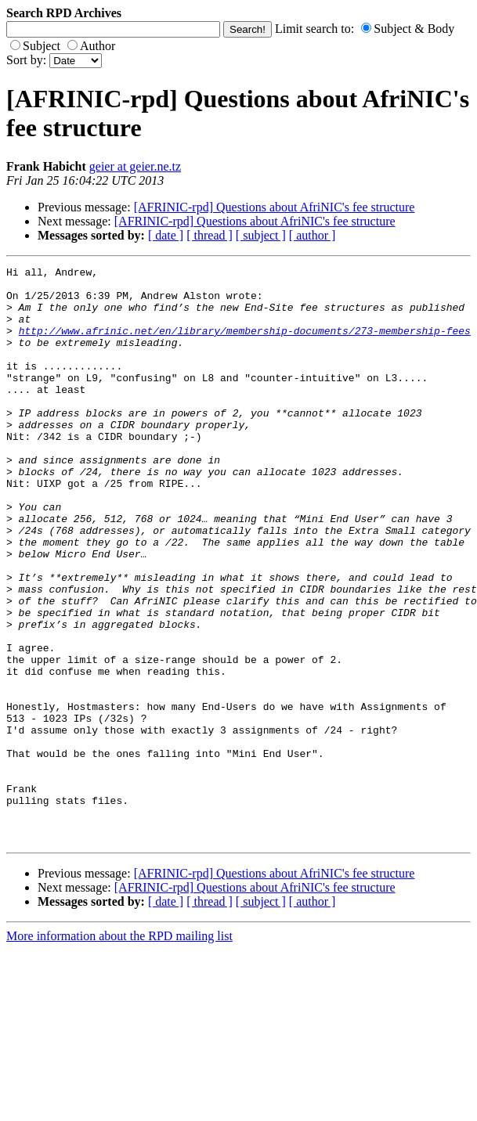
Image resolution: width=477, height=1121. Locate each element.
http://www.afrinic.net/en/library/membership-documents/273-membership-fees (245, 344)
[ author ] (312, 235)
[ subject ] (261, 235)
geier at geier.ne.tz (135, 166)
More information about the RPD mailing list (119, 1051)
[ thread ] (209, 235)
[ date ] (165, 235)
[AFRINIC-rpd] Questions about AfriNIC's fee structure (274, 207)
